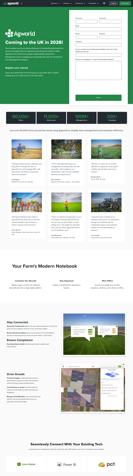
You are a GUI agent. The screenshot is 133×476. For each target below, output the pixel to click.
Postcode (102, 34)
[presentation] (90, 86)
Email (77, 26)
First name (79, 18)
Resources (80, 3)
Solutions (55, 3)
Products (68, 3)
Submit (98, 97)
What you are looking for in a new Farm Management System (94, 59)
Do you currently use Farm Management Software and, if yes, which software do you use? (96, 50)
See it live (125, 3)
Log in (114, 3)
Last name (102, 18)
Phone (77, 34)
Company (78, 41)
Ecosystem (93, 3)
